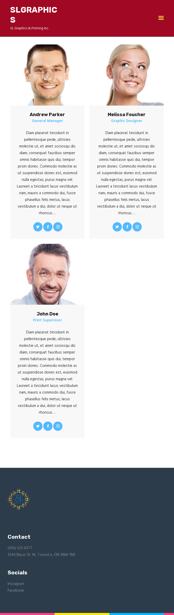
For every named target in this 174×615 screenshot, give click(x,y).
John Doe (47, 314)
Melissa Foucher (127, 114)
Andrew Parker (47, 114)
